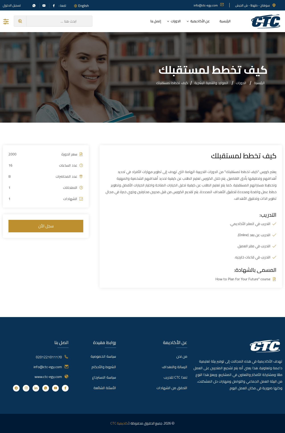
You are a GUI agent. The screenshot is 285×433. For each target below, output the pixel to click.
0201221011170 (49, 357)
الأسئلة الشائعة (105, 388)
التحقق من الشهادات (172, 388)
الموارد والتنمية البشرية (211, 82)
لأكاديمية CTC (120, 423)
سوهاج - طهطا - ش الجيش (255, 5)
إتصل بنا (155, 21)
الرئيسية (225, 21)
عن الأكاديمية (200, 21)
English (83, 5)
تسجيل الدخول (12, 5)
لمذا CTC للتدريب (175, 377)
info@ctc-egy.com (209, 5)
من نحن (181, 356)
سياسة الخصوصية (103, 356)
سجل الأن (46, 226)
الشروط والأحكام (104, 367)
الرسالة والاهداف (174, 367)
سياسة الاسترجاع (104, 377)
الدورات (176, 21)
